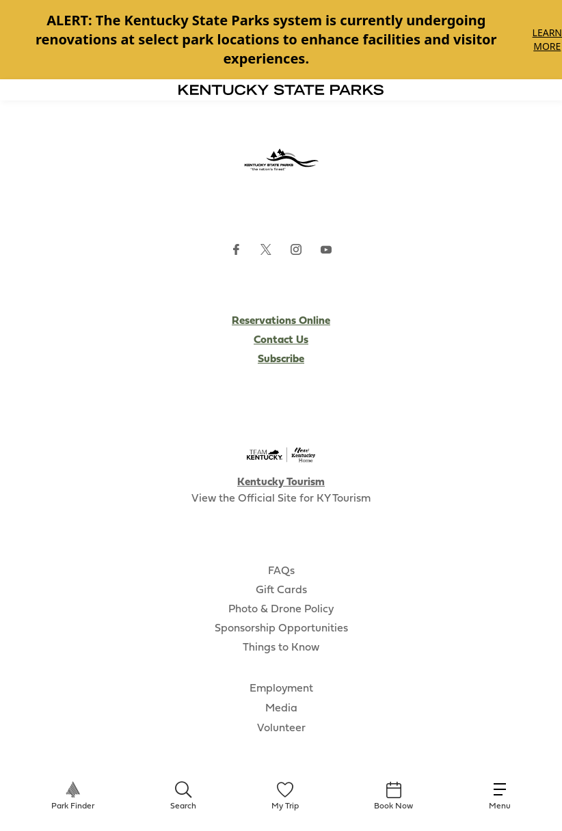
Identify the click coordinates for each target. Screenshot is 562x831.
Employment (281, 688)
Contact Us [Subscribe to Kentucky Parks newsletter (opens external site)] (281, 340)
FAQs (281, 571)
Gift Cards (281, 590)
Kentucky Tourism (281, 482)
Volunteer (281, 728)
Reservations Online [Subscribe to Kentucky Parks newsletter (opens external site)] (281, 321)
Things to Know (281, 647)
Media (281, 708)
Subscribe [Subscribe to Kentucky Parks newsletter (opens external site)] (281, 359)
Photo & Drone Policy (281, 609)
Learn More (547, 39)
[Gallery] (281, 39)
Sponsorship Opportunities (281, 628)
